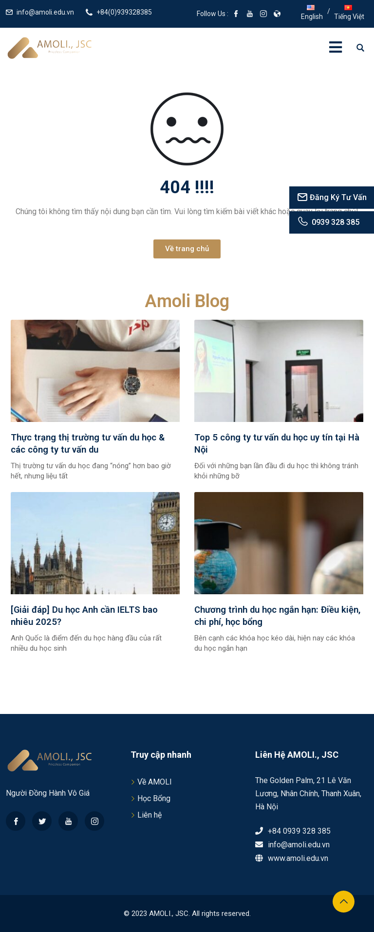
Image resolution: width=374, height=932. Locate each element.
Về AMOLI (154, 781)
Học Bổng (153, 798)
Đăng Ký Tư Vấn (332, 197)
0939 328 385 (328, 222)
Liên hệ (149, 815)
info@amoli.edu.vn (45, 12)
